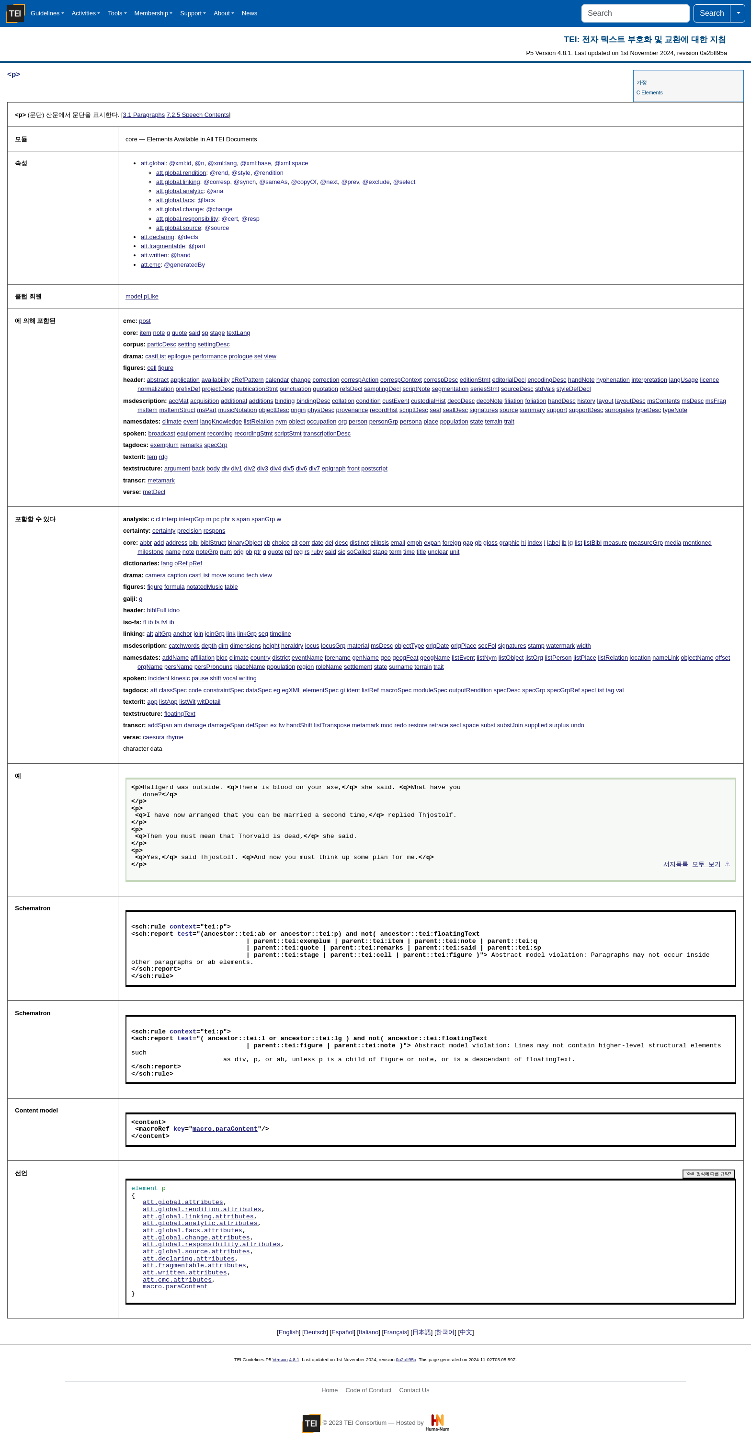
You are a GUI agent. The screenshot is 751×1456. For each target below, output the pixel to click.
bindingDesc (313, 400)
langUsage (683, 379)
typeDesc (648, 409)
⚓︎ (727, 864)
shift (215, 678)
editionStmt (475, 379)
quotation (325, 388)
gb (478, 542)
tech (252, 575)
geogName (435, 657)
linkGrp (247, 633)
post (144, 320)
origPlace (463, 645)
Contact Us (414, 1390)
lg (570, 542)
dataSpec (259, 690)
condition (368, 400)
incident (159, 678)
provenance (352, 409)
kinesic (180, 678)
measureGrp (646, 542)
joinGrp (215, 633)
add (159, 542)
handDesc (562, 400)
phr (225, 519)
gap (468, 542)
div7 (314, 468)
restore (418, 725)
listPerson (558, 657)
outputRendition (470, 690)
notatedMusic (204, 586)
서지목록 (675, 864)
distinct (359, 542)
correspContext (401, 379)
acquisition (204, 400)
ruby (317, 551)
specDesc (507, 690)
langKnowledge (221, 421)
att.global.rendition (181, 172)
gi (342, 690)
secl (455, 725)
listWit (187, 701)
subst (488, 725)
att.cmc (150, 264)
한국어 (445, 1332)
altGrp (163, 633)
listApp (168, 701)
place (430, 421)
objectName (697, 657)
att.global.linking (178, 181)
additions (261, 400)
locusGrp (333, 645)
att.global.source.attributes (196, 1252)
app (152, 701)
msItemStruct (177, 409)
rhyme (174, 737)
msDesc (693, 400)
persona (411, 421)
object (297, 421)
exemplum (164, 444)
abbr (146, 542)
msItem (147, 409)
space (471, 725)
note (159, 332)
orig (239, 551)
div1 (236, 468)
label (553, 542)
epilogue (179, 356)
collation (343, 400)
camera (155, 575)
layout (605, 400)
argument (177, 468)
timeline (280, 633)
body (213, 468)
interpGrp (192, 519)
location (640, 657)
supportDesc (586, 409)
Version (280, 1359)
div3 (262, 468)
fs (157, 622)
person (358, 421)
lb (564, 542)
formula (174, 586)
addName (175, 657)
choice (281, 542)
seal (435, 409)
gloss (490, 542)
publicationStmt (257, 388)
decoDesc (461, 400)
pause (200, 678)
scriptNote (416, 388)
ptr (257, 551)
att (153, 690)
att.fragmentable (163, 246)
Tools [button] (115, 13)
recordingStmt (254, 433)
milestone (150, 551)
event (190, 421)
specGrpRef (563, 690)
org (342, 421)
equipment (191, 433)
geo (386, 657)
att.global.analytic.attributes (200, 1223)
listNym (487, 657)
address (177, 542)
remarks (191, 444)
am (178, 725)
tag (610, 690)
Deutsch (315, 1332)
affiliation (203, 657)
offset (722, 657)
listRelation (259, 421)
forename (338, 657)
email (397, 542)
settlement (358, 666)
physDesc (320, 409)
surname (401, 666)
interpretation (649, 379)
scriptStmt (288, 433)
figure (165, 367)
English (289, 1332)
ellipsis (380, 542)
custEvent (395, 400)
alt (150, 633)
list (578, 542)
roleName (329, 666)
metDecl (154, 491)
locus (312, 645)
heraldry (292, 645)
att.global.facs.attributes (192, 1231)
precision (189, 530)
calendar (277, 379)
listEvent (463, 657)
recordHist (384, 409)
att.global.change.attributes (196, 1238)
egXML (291, 690)
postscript (374, 468)
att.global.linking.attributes (198, 1217)
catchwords (184, 645)
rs (307, 551)
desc (341, 542)
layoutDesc (630, 400)
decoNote (490, 400)
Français (395, 1332)
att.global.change (179, 209)
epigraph (334, 468)
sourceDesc (517, 388)
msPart (206, 409)
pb (249, 551)
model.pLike (142, 296)
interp (169, 519)
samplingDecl (382, 388)
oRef (180, 563)
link (230, 633)
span (243, 519)
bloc (222, 657)
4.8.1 (294, 1359)
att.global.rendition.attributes (202, 1209)
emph (414, 542)
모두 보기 (706, 864)
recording (220, 433)
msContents (663, 400)
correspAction (359, 379)
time (409, 551)
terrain (493, 421)
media (673, 542)
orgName (150, 666)
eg (276, 690)
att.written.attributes (185, 1273)
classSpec (173, 690)
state (476, 421)
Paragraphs (144, 114)
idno (174, 610)
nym (281, 421)
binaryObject (245, 542)
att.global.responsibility (187, 218)
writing (248, 678)
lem (152, 456)
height (271, 645)
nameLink (665, 657)
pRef (195, 563)
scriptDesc (413, 409)
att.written (154, 255)
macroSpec (395, 690)
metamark (161, 480)
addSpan (160, 725)
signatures (483, 409)
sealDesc (455, 409)
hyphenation (613, 379)
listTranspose (332, 725)
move (218, 575)
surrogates (619, 409)
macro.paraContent (225, 1129)
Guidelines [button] (45, 13)
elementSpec (321, 690)
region (305, 666)
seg (263, 633)
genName (365, 657)
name (173, 551)
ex (273, 725)
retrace (438, 725)
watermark (560, 645)
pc (216, 519)
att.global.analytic (180, 191)
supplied (535, 725)
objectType (409, 645)
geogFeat (405, 657)
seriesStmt (484, 388)
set (258, 356)
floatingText (179, 713)
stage (217, 332)
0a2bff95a (406, 1359)
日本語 (421, 1332)
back (198, 468)
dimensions (245, 645)
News (249, 13)
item (145, 332)
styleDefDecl (574, 388)
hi (523, 542)
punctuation (295, 388)
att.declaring (157, 237)
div (225, 468)
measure (615, 542)
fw (281, 725)
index (535, 542)
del (329, 542)
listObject (511, 657)
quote (179, 332)
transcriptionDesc (327, 433)
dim (223, 645)
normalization (155, 388)
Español (342, 1332)
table (231, 586)
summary (532, 409)
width (584, 645)
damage (195, 725)
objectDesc (274, 409)
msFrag (715, 400)
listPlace (584, 657)
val (620, 690)
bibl (194, 542)
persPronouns (213, 666)
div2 (249, 468)
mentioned (697, 542)
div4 (275, 468)
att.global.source (178, 227)
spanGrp (263, 519)
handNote (581, 379)
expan (432, 542)
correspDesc (440, 379)
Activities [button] (84, 13)
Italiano (368, 1332)
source (509, 409)
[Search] (635, 13)
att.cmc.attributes (177, 1280)
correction (326, 379)
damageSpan (226, 725)
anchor (182, 633)
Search (712, 13)
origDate (437, 645)
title (421, 551)
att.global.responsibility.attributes (212, 1244)
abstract (158, 379)
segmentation (450, 388)
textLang (238, 332)
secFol (487, 645)
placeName (249, 666)
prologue (240, 356)
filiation (513, 400)
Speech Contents (198, 114)
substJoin (510, 725)
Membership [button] (151, 13)
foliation (535, 400)
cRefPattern (247, 379)
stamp (536, 645)
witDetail (208, 701)
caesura (154, 737)
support (556, 409)
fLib (148, 622)
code (195, 690)
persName (178, 666)
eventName (307, 657)
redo (401, 725)
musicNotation (237, 409)
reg (298, 551)
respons (215, 530)
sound (236, 575)
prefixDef (188, 388)
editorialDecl (508, 379)
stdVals (545, 388)
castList (155, 356)
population (454, 421)
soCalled (359, 551)
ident (353, 690)
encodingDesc (546, 379)
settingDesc (214, 344)
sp (205, 332)
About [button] (221, 13)
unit (455, 551)
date (317, 542)
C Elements (650, 92)
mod (387, 725)
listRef (370, 690)
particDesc (161, 344)
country (260, 657)
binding (285, 400)
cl (158, 519)
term (395, 551)
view (270, 356)
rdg (163, 456)
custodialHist (428, 400)
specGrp (215, 444)
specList (592, 690)
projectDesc (218, 388)
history (586, 400)
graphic (510, 542)
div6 (301, 468)
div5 (288, 468)
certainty (163, 530)
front (353, 468)
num (226, 551)
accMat (178, 400)
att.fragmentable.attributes (194, 1265)
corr (304, 542)
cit (294, 542)
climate (172, 421)
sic (341, 551)
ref (288, 551)
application (185, 379)
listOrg (534, 657)
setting (187, 344)
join (198, 633)
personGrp (383, 421)
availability (216, 379)
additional (234, 400)
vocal (230, 678)
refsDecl (351, 388)
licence (709, 379)
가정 (642, 82)
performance (210, 356)
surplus (559, 725)
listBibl (593, 542)
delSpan (257, 725)
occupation (321, 421)
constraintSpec (224, 690)
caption (177, 575)
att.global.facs (175, 200)
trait (509, 421)
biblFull (157, 610)
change (301, 379)
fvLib (167, 622)
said (194, 332)
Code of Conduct (368, 1390)
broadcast (161, 433)
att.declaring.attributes (189, 1259)
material (358, 645)
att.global (153, 163)
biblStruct (213, 542)
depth (209, 645)
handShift (299, 725)
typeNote (675, 409)
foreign (452, 542)
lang (167, 563)
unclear (438, 551)
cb (267, 542)
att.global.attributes (183, 1202)
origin (298, 409)
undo (577, 725)
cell (151, 367)
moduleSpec (430, 690)
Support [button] (191, 13)
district (281, 657)
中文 (466, 1332)
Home (329, 1390)
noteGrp (207, 551)
